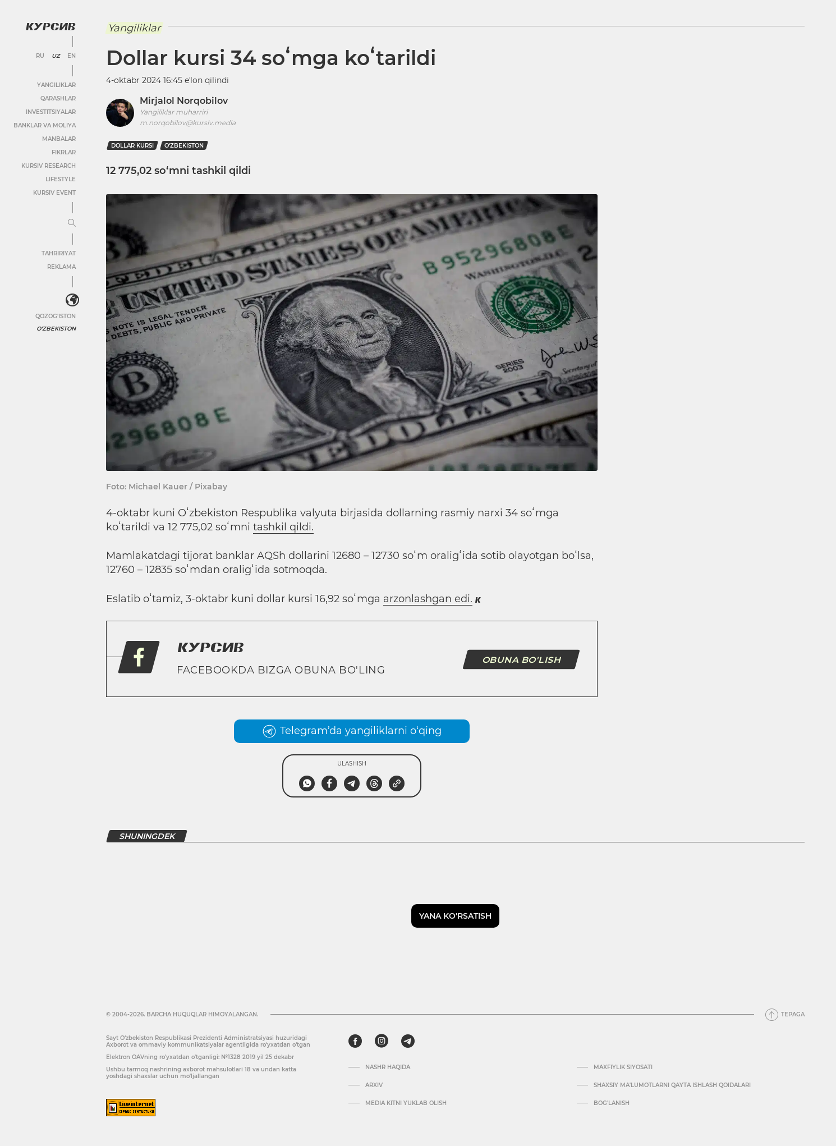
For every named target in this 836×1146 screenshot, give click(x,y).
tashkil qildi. (283, 527)
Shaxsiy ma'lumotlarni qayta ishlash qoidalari (672, 1085)
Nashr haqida (387, 1067)
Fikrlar (64, 152)
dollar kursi (132, 145)
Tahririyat (59, 253)
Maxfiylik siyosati (623, 1067)
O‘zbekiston (184, 145)
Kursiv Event (54, 192)
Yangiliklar (56, 85)
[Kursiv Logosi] (50, 26)
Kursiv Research (48, 165)
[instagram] (381, 1041)
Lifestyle (60, 179)
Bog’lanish (612, 1103)
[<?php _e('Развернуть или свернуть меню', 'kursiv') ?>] (72, 300)
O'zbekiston (56, 328)
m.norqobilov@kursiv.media (188, 122)
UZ (56, 56)
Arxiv (374, 1085)
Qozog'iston (55, 316)
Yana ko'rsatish (455, 916)
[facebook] (355, 1041)
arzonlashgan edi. (427, 599)
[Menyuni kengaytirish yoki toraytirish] (72, 223)
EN (71, 56)
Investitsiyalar (51, 112)
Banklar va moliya (44, 125)
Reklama (61, 267)
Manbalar (59, 139)
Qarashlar (58, 98)
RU (40, 56)
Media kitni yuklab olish (406, 1103)
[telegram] (408, 1041)
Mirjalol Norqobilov (184, 100)
